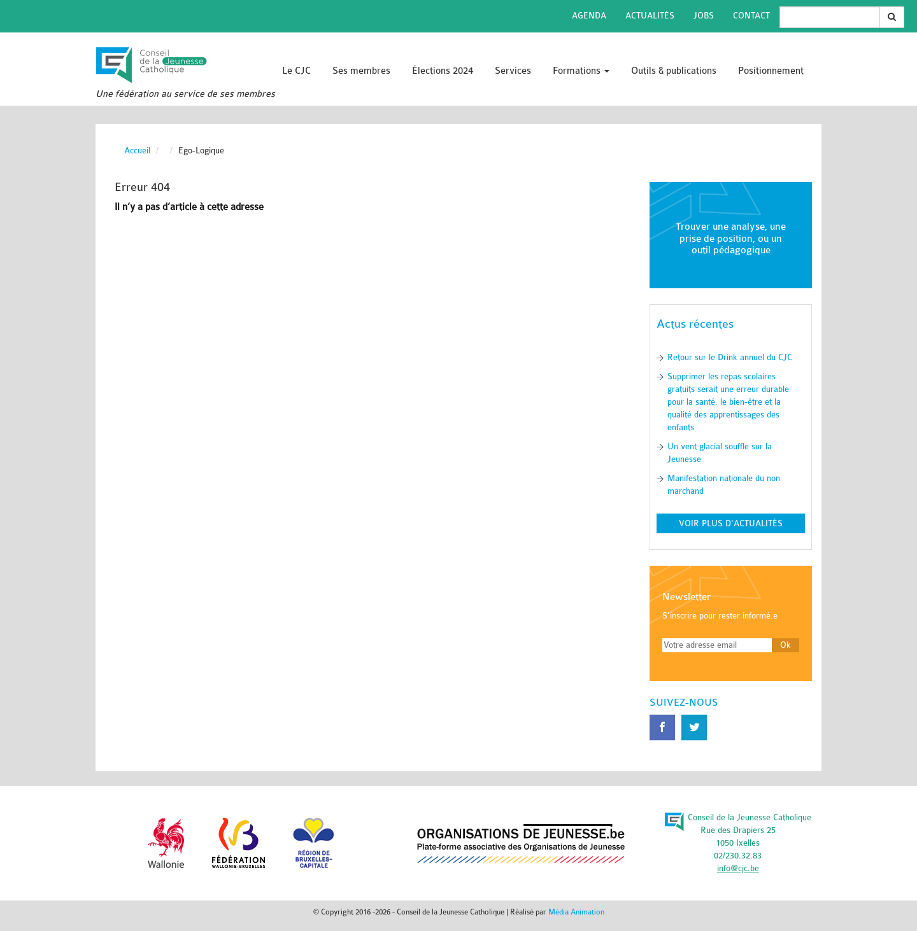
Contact (751, 15)
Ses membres (361, 71)
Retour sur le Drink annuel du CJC (729, 357)
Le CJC (296, 71)
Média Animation (576, 911)
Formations (581, 71)
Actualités (649, 15)
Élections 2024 (442, 71)
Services (513, 71)
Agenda (589, 15)
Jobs (703, 15)
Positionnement (771, 71)
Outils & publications (673, 71)
